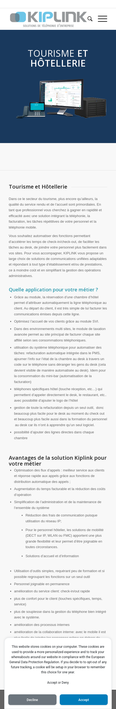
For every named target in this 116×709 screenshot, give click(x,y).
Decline (32, 700)
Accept (83, 700)
